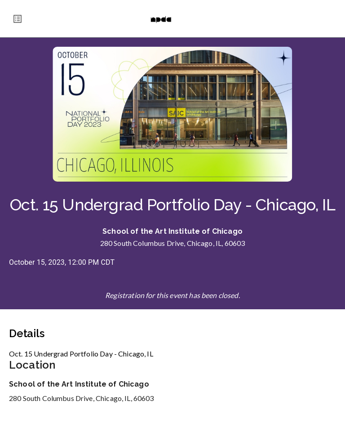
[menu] (17, 19)
